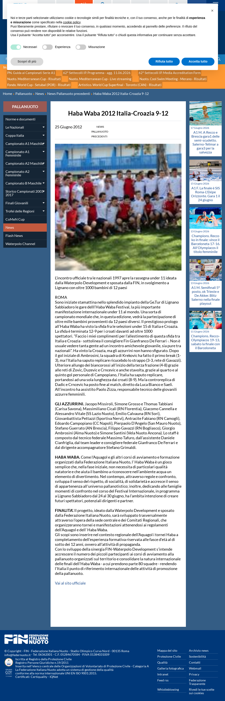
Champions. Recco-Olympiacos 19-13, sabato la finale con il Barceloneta (205, 338)
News (9, 223)
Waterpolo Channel (20, 240)
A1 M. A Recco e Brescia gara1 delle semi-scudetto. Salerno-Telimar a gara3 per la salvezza (205, 138)
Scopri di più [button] (27, 61)
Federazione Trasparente (197, 678)
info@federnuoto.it (17, 651)
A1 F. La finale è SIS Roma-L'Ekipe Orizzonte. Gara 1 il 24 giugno (205, 190)
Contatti (194, 658)
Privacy (194, 670)
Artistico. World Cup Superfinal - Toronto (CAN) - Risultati (113, 82)
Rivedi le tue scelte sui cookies (201, 687)
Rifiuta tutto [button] (164, 61)
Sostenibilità (197, 653)
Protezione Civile (169, 653)
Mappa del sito (167, 647)
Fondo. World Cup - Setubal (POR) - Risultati (37, 82)
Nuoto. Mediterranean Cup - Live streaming (93, 77)
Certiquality (39, 673)
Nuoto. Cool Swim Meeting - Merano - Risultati (161, 77)
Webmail (195, 664)
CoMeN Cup (15, 215)
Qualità (162, 658)
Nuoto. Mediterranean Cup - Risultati (32, 77)
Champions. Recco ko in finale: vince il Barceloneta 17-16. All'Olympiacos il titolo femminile (205, 240)
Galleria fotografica (170, 664)
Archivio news (199, 647)
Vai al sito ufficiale (70, 579)
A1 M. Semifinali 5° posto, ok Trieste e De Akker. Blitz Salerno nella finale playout (205, 292)
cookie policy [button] (71, 22)
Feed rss (163, 676)
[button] (212, 10)
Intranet (162, 670)
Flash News (14, 232)
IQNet (54, 673)
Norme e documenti (20, 115)
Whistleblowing (168, 686)
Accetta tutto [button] (198, 61)
